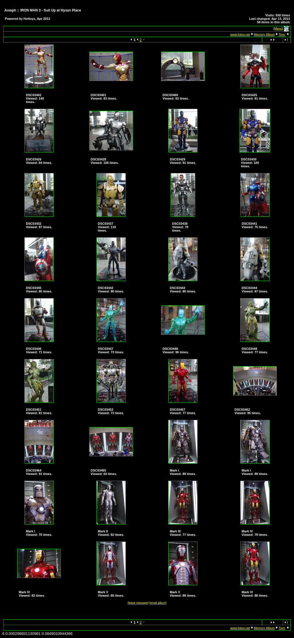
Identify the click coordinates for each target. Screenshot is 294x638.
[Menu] (278, 28)
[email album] (157, 602)
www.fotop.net (240, 34)
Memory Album (264, 34)
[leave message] (137, 602)
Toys (281, 34)
